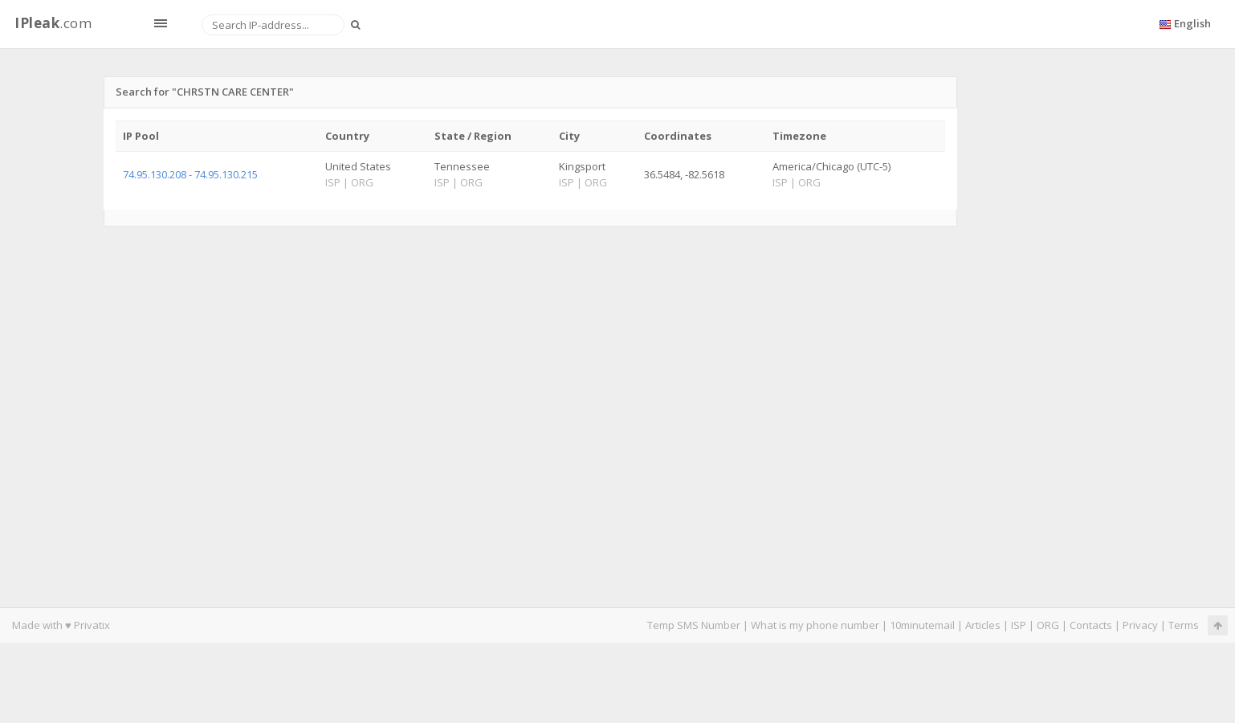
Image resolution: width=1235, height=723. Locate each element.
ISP (1018, 625)
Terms (1183, 625)
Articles (983, 625)
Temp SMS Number (693, 625)
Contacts (1091, 625)
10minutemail (922, 625)
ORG (1048, 625)
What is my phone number (815, 625)
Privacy (1140, 625)
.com (53, 23)
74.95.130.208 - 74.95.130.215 (190, 174)
